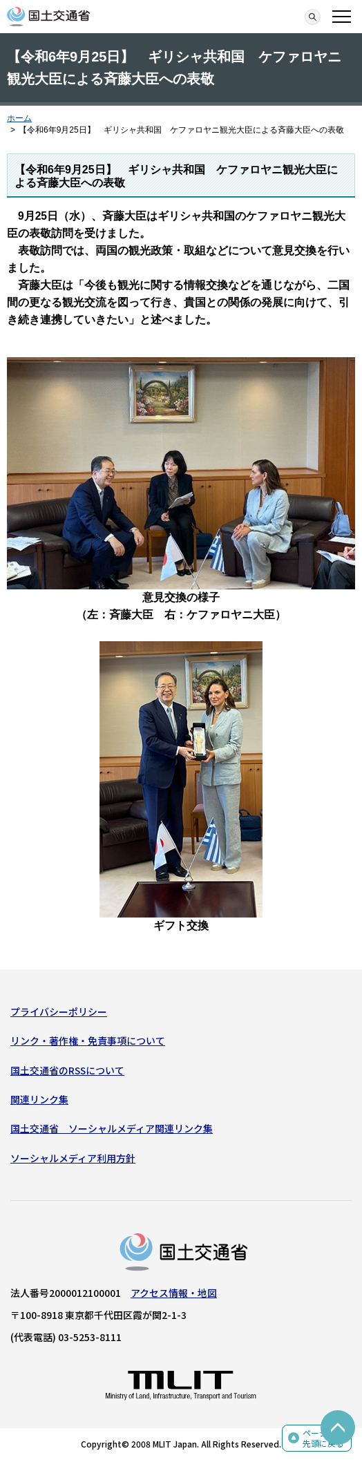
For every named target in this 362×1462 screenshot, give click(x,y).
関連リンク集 (39, 1099)
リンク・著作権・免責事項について (87, 1040)
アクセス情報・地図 (174, 1293)
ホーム (19, 118)
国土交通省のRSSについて (67, 1070)
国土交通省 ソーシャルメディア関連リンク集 (111, 1128)
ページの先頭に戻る (323, 1438)
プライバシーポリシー (58, 1011)
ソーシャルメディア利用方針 (72, 1158)
